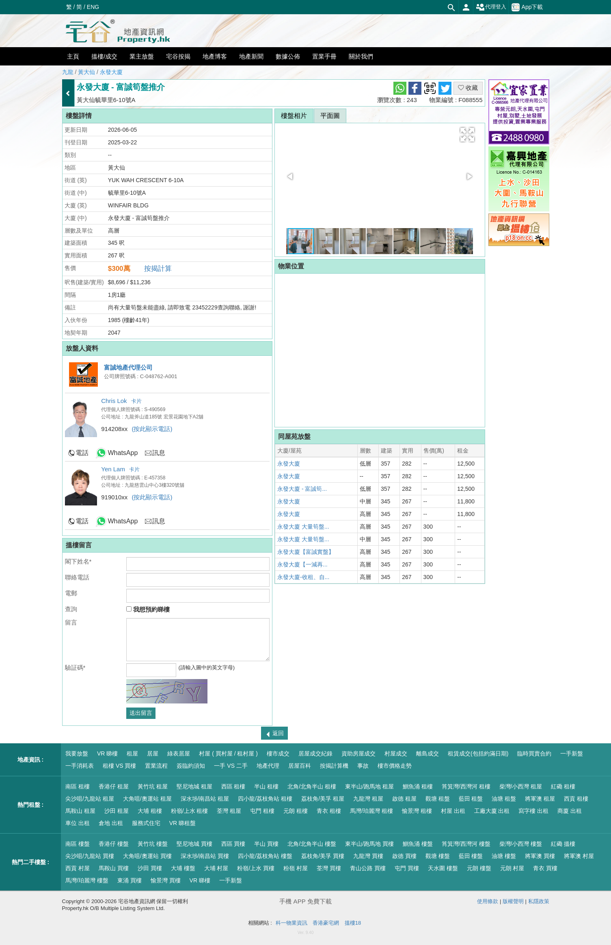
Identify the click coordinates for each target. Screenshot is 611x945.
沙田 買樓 (150, 868)
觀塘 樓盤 (437, 856)
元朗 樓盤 (479, 868)
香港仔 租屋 (114, 786)
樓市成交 (278, 753)
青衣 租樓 (329, 811)
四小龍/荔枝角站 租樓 (265, 798)
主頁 (73, 56)
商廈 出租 (569, 811)
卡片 (136, 401)
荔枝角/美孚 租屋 (322, 798)
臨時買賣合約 (534, 753)
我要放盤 (76, 753)
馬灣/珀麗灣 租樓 (371, 811)
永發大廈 (111, 72)
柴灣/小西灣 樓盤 (520, 843)
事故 (363, 765)
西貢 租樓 (576, 798)
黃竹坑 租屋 (153, 786)
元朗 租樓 (295, 811)
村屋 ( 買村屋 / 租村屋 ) (228, 753)
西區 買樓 (233, 843)
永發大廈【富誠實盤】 (305, 552)
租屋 (132, 753)
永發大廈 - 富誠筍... (302, 489)
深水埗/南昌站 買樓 (205, 856)
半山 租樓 (266, 786)
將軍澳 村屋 (579, 856)
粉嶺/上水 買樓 (255, 868)
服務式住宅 (146, 823)
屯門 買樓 (407, 868)
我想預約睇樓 (148, 609)
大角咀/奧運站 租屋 (147, 798)
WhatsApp (123, 452)
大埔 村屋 (216, 868)
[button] (467, 134)
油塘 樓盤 (504, 856)
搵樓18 (353, 923)
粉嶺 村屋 (295, 868)
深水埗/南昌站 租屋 (205, 798)
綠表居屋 (178, 753)
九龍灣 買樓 (368, 856)
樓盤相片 (294, 115)
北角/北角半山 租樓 (311, 786)
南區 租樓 (77, 786)
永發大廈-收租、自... (303, 577)
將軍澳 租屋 (540, 798)
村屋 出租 (453, 811)
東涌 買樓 (129, 880)
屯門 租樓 (262, 811)
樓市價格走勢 (395, 765)
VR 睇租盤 (182, 823)
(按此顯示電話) (152, 428)
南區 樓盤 (77, 843)
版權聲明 (513, 901)
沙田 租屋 (116, 811)
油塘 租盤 (504, 798)
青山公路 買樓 (368, 868)
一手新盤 (571, 753)
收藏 (468, 87)
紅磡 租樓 (563, 786)
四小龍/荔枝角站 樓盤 (265, 856)
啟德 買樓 (404, 856)
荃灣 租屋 (229, 811)
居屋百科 (299, 765)
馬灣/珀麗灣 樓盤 (86, 880)
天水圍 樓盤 (443, 868)
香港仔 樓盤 (114, 843)
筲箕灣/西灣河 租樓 (466, 786)
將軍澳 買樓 (540, 856)
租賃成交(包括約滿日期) (478, 753)
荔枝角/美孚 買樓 (322, 856)
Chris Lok (114, 400)
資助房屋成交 (358, 753)
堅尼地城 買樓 (194, 843)
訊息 (158, 452)
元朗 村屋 (512, 868)
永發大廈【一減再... (302, 564)
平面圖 (330, 115)
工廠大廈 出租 (492, 811)
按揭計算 (158, 268)
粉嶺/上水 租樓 (189, 811)
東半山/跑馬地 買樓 (369, 843)
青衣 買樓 (545, 868)
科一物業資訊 (291, 923)
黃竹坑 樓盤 (153, 843)
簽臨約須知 (191, 765)
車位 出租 (77, 823)
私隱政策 (538, 901)
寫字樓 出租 (533, 811)
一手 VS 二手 (230, 765)
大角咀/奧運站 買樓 (147, 856)
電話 (82, 452)
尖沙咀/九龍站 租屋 (89, 798)
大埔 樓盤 (183, 868)
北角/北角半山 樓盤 (311, 843)
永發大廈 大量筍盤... (303, 526)
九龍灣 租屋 (368, 798)
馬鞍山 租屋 (80, 811)
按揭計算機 (334, 765)
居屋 (152, 753)
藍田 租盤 (471, 798)
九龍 (67, 72)
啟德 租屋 (404, 798)
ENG (93, 7)
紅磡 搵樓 (563, 843)
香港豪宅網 (326, 923)
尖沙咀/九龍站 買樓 (89, 856)
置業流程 (156, 765)
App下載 (527, 7)
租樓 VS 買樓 (119, 765)
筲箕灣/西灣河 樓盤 (466, 843)
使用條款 (487, 901)
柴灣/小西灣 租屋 (520, 786)
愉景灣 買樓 (166, 880)
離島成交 (427, 753)
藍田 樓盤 (471, 856)
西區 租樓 (233, 786)
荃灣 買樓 (329, 868)
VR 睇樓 (107, 753)
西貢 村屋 (77, 868)
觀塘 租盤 (437, 798)
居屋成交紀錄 (315, 753)
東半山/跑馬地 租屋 (369, 786)
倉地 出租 (111, 823)
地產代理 (268, 765)
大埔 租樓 (150, 811)
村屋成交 (395, 753)
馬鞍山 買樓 (114, 868)
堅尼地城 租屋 (194, 786)
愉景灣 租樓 (417, 811)
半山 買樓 (266, 843)
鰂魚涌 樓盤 (418, 843)
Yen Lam (113, 469)
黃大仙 (86, 72)
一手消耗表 (79, 765)
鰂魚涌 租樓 (418, 786)
